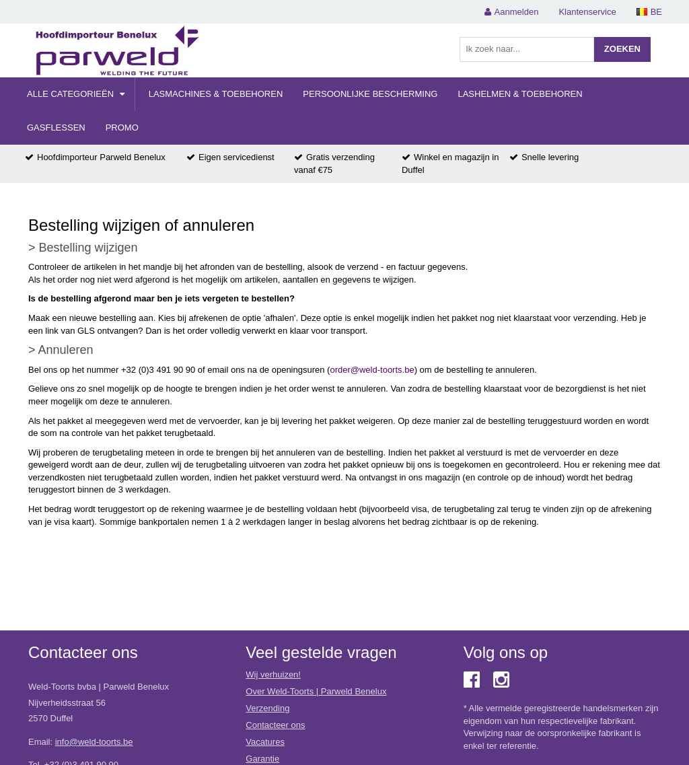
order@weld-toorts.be (372, 370)
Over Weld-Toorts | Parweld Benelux (316, 691)
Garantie (262, 759)
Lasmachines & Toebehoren (216, 94)
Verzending (267, 708)
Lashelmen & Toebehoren (520, 94)
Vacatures (265, 742)
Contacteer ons (275, 725)
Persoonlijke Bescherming (370, 94)
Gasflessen (56, 127)
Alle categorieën (75, 94)
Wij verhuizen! (273, 674)
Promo (122, 127)
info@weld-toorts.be (94, 742)
